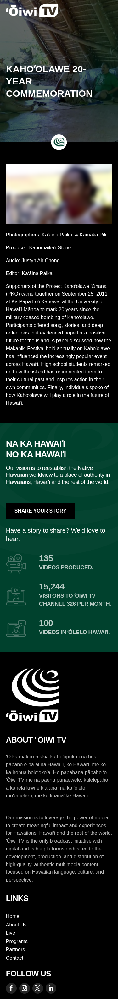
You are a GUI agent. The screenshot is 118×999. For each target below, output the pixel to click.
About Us (16, 924)
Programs (17, 941)
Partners (15, 949)
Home (13, 916)
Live (10, 933)
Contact (14, 958)
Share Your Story (40, 510)
